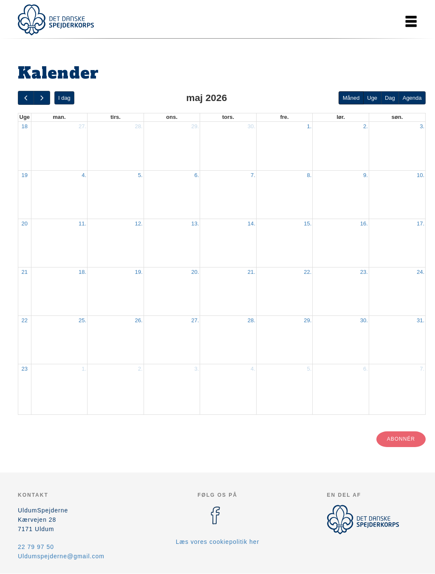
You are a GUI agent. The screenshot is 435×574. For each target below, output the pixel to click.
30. (251, 126)
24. (420, 272)
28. (139, 126)
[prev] (26, 98)
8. (309, 175)
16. (364, 223)
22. (307, 272)
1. (309, 126)
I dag (64, 98)
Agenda (412, 98)
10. (420, 175)
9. (365, 175)
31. (420, 320)
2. (365, 126)
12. (139, 223)
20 (25, 223)
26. (139, 320)
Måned (351, 98)
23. (364, 272)
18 (25, 126)
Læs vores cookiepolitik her (218, 541)
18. (82, 272)
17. (420, 223)
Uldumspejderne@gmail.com (61, 556)
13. (195, 223)
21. (251, 272)
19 (25, 175)
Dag (390, 98)
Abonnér (401, 439)
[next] (42, 98)
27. (82, 126)
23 (25, 369)
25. (82, 320)
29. (195, 126)
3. (422, 126)
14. (251, 223)
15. (307, 223)
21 (25, 272)
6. (196, 175)
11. (82, 223)
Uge (372, 98)
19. (139, 272)
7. (253, 175)
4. (84, 175)
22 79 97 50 (36, 546)
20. (195, 272)
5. (140, 175)
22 (25, 320)
